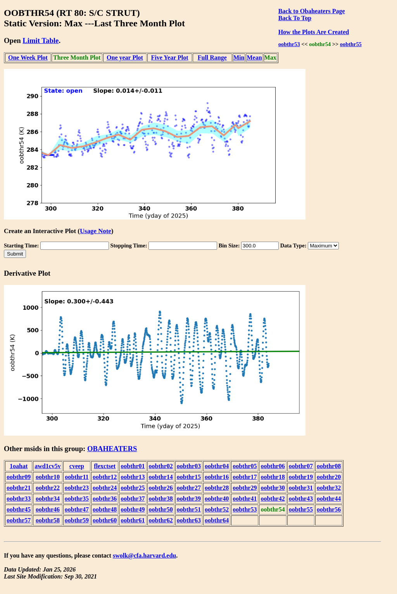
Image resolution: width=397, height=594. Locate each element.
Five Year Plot (169, 57)
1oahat (19, 466)
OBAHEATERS (112, 449)
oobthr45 (19, 509)
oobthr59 (77, 520)
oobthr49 (133, 509)
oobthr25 (133, 487)
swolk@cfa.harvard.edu (144, 555)
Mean (254, 57)
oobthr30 (273, 487)
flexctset (105, 466)
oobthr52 (217, 509)
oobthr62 (161, 520)
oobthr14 (161, 477)
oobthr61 (133, 520)
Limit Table (40, 40)
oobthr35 (77, 498)
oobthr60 (105, 520)
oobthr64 (217, 520)
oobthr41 (245, 498)
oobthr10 (48, 477)
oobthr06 (273, 466)
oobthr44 (329, 498)
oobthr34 (48, 498)
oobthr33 (19, 498)
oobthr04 (217, 466)
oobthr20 (329, 477)
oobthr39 (189, 498)
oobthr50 (161, 509)
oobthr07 (301, 466)
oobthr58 (48, 520)
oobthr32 (329, 487)
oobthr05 (245, 466)
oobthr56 (329, 509)
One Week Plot (28, 57)
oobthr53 (289, 44)
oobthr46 (48, 509)
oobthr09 (19, 477)
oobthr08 (329, 466)
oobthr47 (77, 509)
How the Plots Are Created (313, 32)
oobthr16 (217, 477)
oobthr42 (273, 498)
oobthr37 (133, 498)
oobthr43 (301, 498)
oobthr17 (245, 477)
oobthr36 (105, 498)
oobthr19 (301, 477)
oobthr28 (217, 487)
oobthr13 (133, 477)
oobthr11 (76, 477)
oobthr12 (105, 477)
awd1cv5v (48, 466)
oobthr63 (189, 520)
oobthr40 (217, 498)
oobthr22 (48, 487)
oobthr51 (189, 509)
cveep (76, 466)
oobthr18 (273, 477)
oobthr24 (105, 487)
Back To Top (294, 18)
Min (238, 57)
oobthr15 (189, 477)
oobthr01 (133, 466)
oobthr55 (351, 44)
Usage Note (95, 231)
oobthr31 (301, 487)
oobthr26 (161, 487)
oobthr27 (189, 487)
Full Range (212, 57)
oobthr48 (105, 509)
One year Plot (125, 57)
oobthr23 (77, 487)
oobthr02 (161, 466)
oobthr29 (245, 487)
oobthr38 (161, 498)
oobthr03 (189, 466)
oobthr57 (19, 520)
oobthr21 (19, 487)
